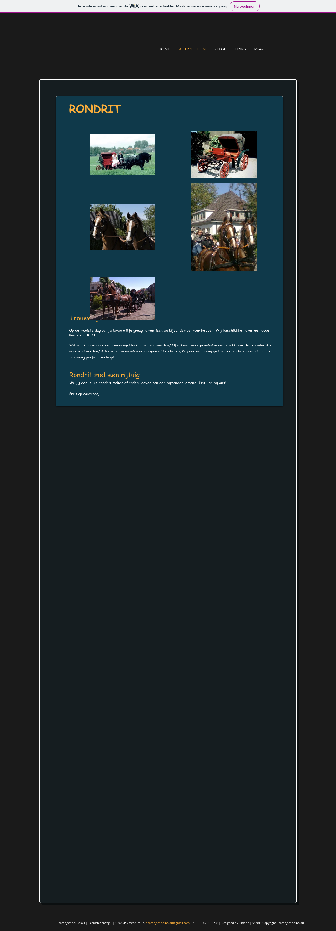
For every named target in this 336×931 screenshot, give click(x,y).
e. (144, 923)
